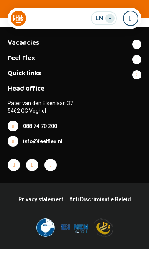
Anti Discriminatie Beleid (100, 199)
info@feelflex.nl (42, 141)
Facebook (14, 165)
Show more (74, 44)
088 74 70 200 (40, 126)
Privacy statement (40, 199)
